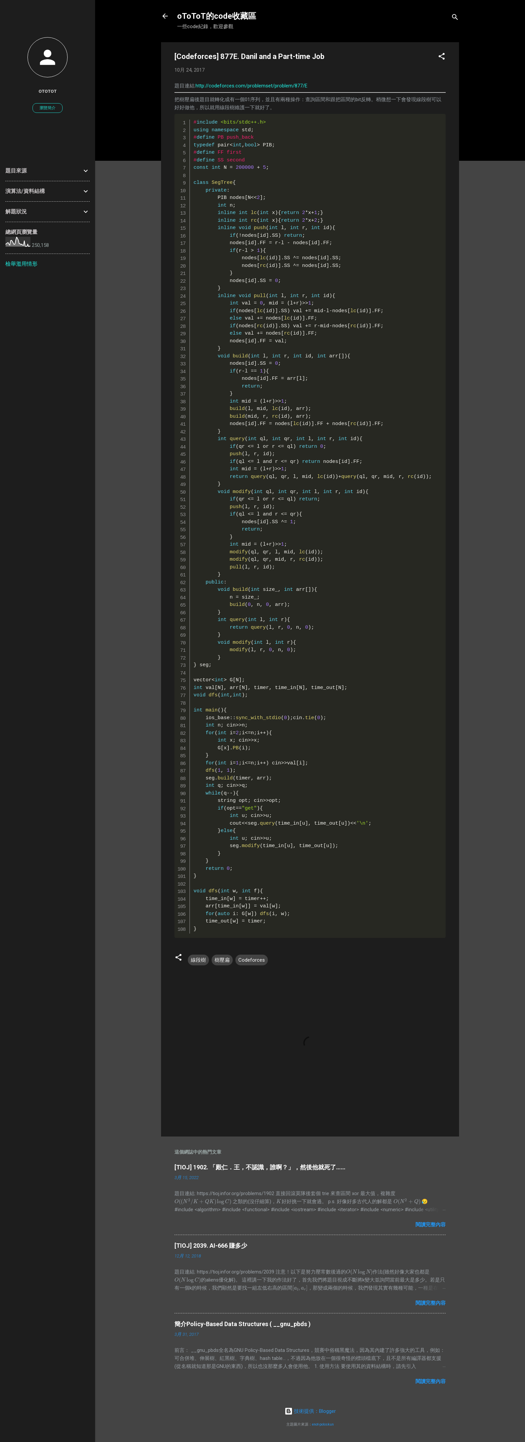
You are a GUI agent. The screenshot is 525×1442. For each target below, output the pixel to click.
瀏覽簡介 (48, 108)
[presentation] (202, 1201)
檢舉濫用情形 (21, 264)
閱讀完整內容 (431, 1225)
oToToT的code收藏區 (216, 16)
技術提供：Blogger (310, 1411)
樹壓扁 (222, 960)
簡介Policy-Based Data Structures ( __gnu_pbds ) (242, 1323)
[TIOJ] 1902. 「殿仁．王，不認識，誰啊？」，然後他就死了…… (260, 1167)
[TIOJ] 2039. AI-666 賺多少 (210, 1245)
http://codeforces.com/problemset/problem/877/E (251, 86)
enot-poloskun (323, 1424)
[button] (442, 57)
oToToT (48, 91)
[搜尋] (455, 18)
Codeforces (251, 960)
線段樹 (198, 960)
